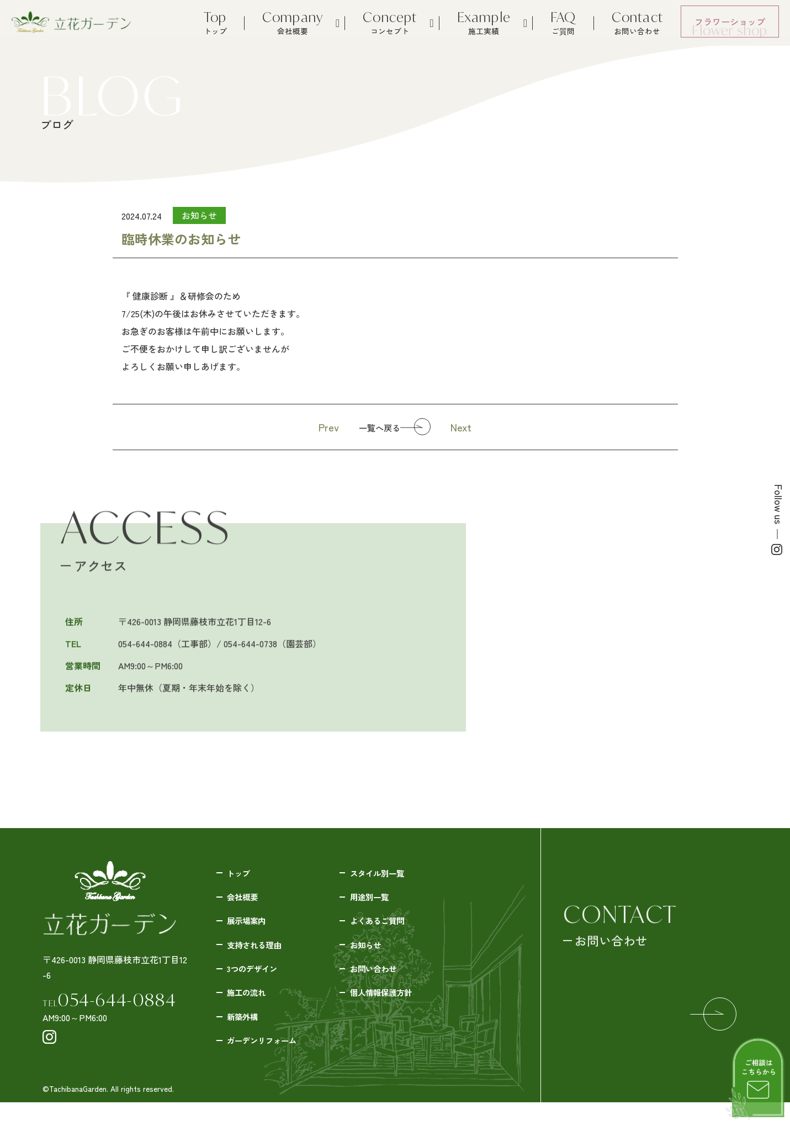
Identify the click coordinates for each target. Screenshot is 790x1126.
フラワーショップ (729, 26)
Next (472, 427)
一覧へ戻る (375, 428)
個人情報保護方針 (388, 1006)
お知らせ (370, 953)
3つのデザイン (258, 980)
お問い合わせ (379, 980)
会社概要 (247, 901)
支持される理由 (260, 953)
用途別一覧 (375, 901)
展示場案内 (252, 927)
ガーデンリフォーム (269, 1059)
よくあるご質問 (384, 927)
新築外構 (247, 1033)
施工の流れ (252, 1006)
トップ (243, 874)
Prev (318, 427)
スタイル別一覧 (384, 874)
